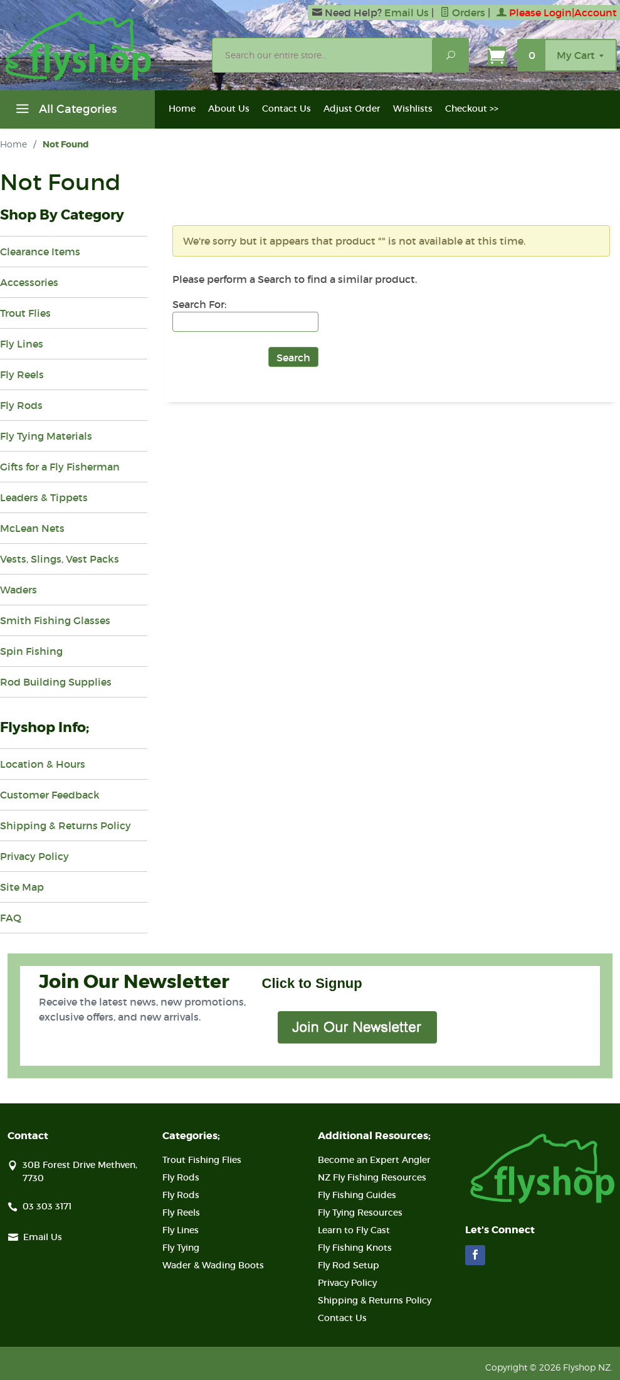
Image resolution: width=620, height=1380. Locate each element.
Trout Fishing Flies (201, 1159)
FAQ (10, 917)
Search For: (199, 304)
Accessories (29, 282)
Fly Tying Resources (360, 1212)
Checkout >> (471, 108)
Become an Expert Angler (374, 1159)
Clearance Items (40, 251)
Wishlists (413, 108)
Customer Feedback (50, 794)
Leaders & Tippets (44, 497)
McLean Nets (32, 528)
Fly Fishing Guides (357, 1195)
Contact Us (286, 108)
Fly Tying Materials (46, 436)
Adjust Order (352, 108)
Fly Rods (21, 405)
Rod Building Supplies (56, 682)
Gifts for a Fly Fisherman (60, 466)
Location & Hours (42, 764)
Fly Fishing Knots (355, 1247)
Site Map (22, 887)
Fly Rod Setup (348, 1265)
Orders (462, 12)
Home (182, 108)
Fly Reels (22, 374)
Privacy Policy (34, 856)
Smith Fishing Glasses (55, 620)
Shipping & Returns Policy (65, 825)
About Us (229, 108)
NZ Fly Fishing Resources (372, 1177)
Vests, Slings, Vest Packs (59, 559)
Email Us (406, 12)
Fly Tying (180, 1247)
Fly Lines (21, 343)
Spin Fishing (31, 651)
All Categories (65, 111)
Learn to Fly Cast (354, 1230)
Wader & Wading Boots (213, 1265)
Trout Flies (25, 313)
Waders (18, 589)
